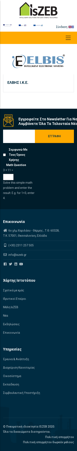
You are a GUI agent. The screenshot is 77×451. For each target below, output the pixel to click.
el (73, 27)
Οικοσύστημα (12, 376)
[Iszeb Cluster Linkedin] (16, 264)
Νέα (5, 315)
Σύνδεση (61, 27)
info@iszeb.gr (17, 254)
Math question (16, 165)
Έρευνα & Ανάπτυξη (16, 359)
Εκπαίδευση (11, 384)
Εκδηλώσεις (11, 324)
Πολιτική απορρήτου (59, 437)
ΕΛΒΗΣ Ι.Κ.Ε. (17, 82)
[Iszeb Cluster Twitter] (10, 264)
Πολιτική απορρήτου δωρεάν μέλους (48, 442)
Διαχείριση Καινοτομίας (19, 367)
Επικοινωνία (11, 332)
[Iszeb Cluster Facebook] (5, 264)
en (70, 27)
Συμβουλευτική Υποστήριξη (21, 392)
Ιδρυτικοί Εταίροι (14, 298)
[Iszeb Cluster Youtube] (21, 264)
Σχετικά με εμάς (13, 290)
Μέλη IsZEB (10, 307)
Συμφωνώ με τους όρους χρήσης (18, 154)
